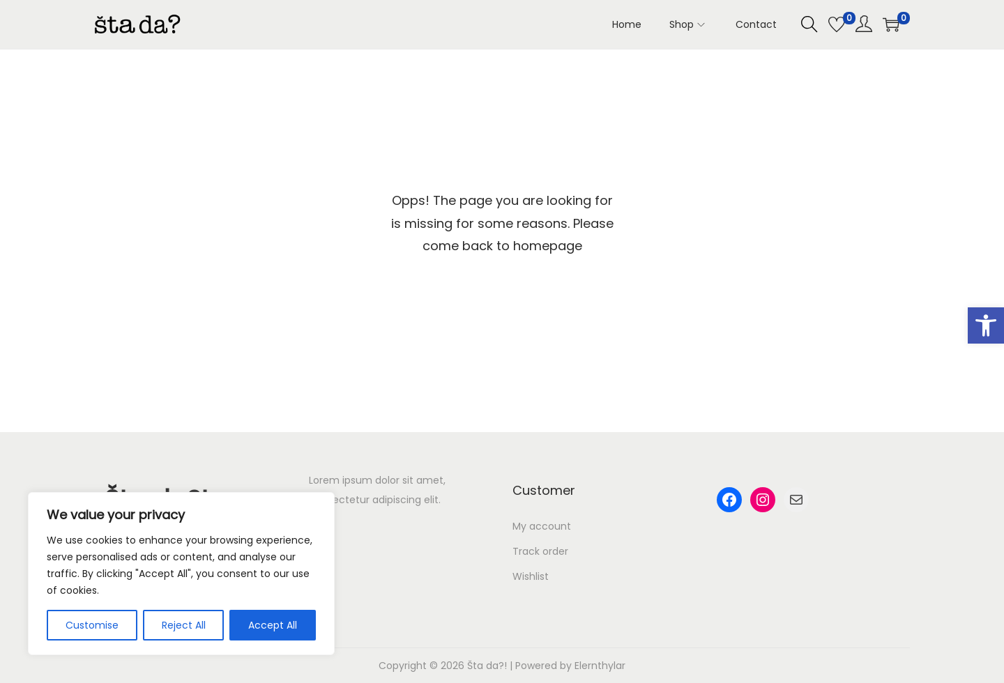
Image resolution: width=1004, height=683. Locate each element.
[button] (986, 325)
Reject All (184, 625)
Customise (92, 625)
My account (541, 526)
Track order (540, 551)
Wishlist (530, 576)
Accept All (272, 625)
